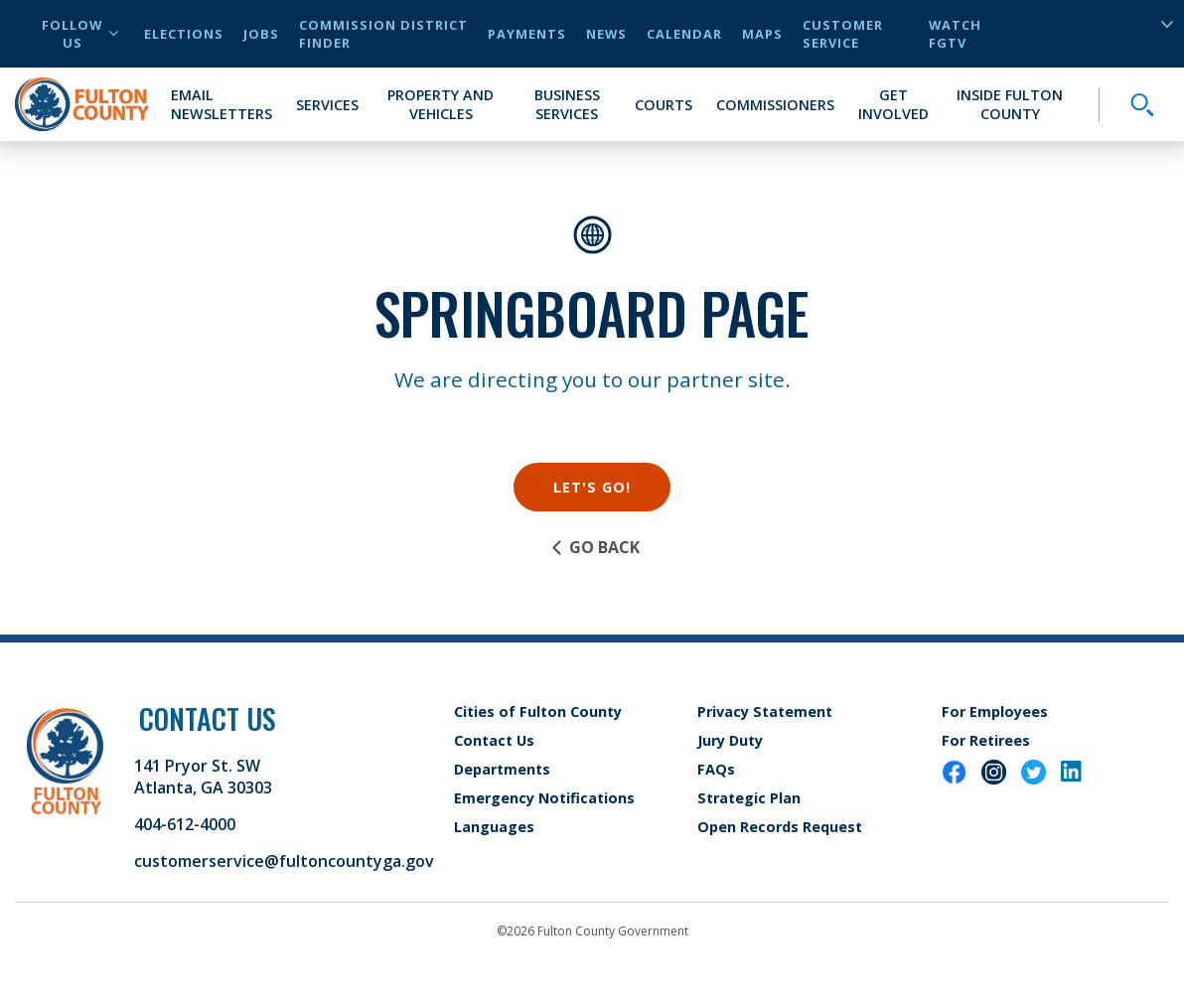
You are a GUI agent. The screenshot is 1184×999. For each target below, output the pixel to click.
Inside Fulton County (1010, 104)
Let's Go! (592, 487)
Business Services (567, 104)
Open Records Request (779, 826)
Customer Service (843, 34)
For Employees (995, 711)
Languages (494, 826)
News (606, 34)
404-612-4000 (184, 824)
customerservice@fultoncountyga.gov (284, 861)
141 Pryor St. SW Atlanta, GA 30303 (203, 776)
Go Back (594, 547)
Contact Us (494, 740)
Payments (527, 34)
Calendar (684, 34)
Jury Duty (730, 740)
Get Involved (893, 104)
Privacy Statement (764, 711)
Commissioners (775, 104)
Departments (502, 769)
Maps (762, 34)
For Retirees (986, 740)
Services (327, 104)
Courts (663, 104)
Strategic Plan (749, 797)
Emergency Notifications (544, 797)
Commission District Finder (383, 34)
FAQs (716, 769)
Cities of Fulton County (538, 711)
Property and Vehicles (440, 104)
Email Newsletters (221, 104)
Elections (183, 34)
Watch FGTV (955, 34)
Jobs (261, 34)
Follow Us (80, 34)
